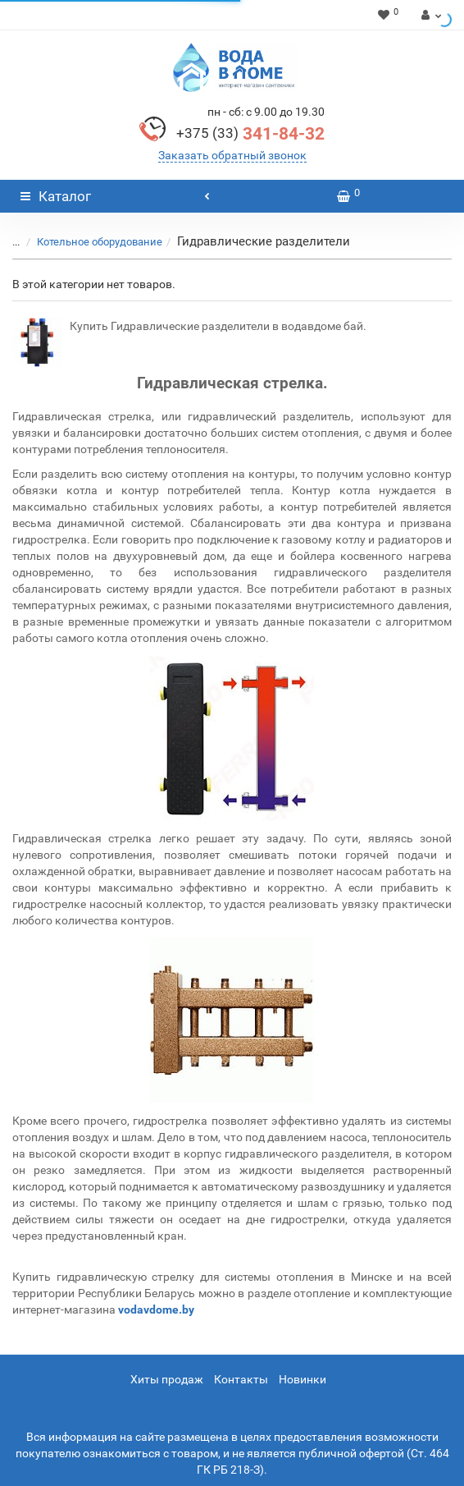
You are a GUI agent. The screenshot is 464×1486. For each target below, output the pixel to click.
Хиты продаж (166, 1379)
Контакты (241, 1379)
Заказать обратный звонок (232, 155)
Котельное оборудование (99, 242)
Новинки (302, 1379)
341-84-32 (250, 134)
